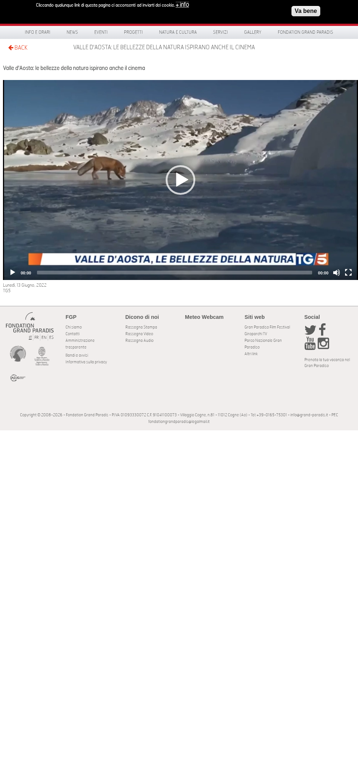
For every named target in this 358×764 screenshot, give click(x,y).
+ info (182, 5)
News (72, 32)
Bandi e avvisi (76, 355)
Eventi (101, 32)
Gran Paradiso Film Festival (267, 327)
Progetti (133, 32)
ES (51, 338)
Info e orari (37, 32)
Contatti (72, 334)
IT (30, 338)
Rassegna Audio (139, 340)
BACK (17, 47)
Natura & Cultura (178, 32)
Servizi (220, 32)
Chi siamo (73, 327)
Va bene (306, 11)
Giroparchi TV (255, 334)
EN (44, 338)
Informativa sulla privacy (86, 362)
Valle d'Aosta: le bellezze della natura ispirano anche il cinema (164, 47)
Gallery (252, 32)
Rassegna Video (139, 334)
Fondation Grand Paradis (305, 32)
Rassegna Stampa (141, 327)
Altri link (251, 354)
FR (36, 338)
